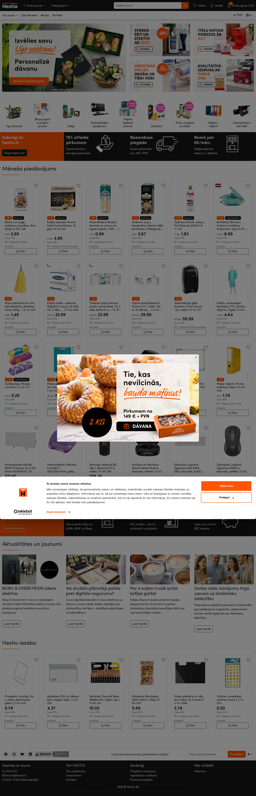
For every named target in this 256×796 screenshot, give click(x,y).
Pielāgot (226, 774)
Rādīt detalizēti (56, 788)
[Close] (196, 357)
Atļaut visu (226, 762)
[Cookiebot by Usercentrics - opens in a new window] (23, 789)
